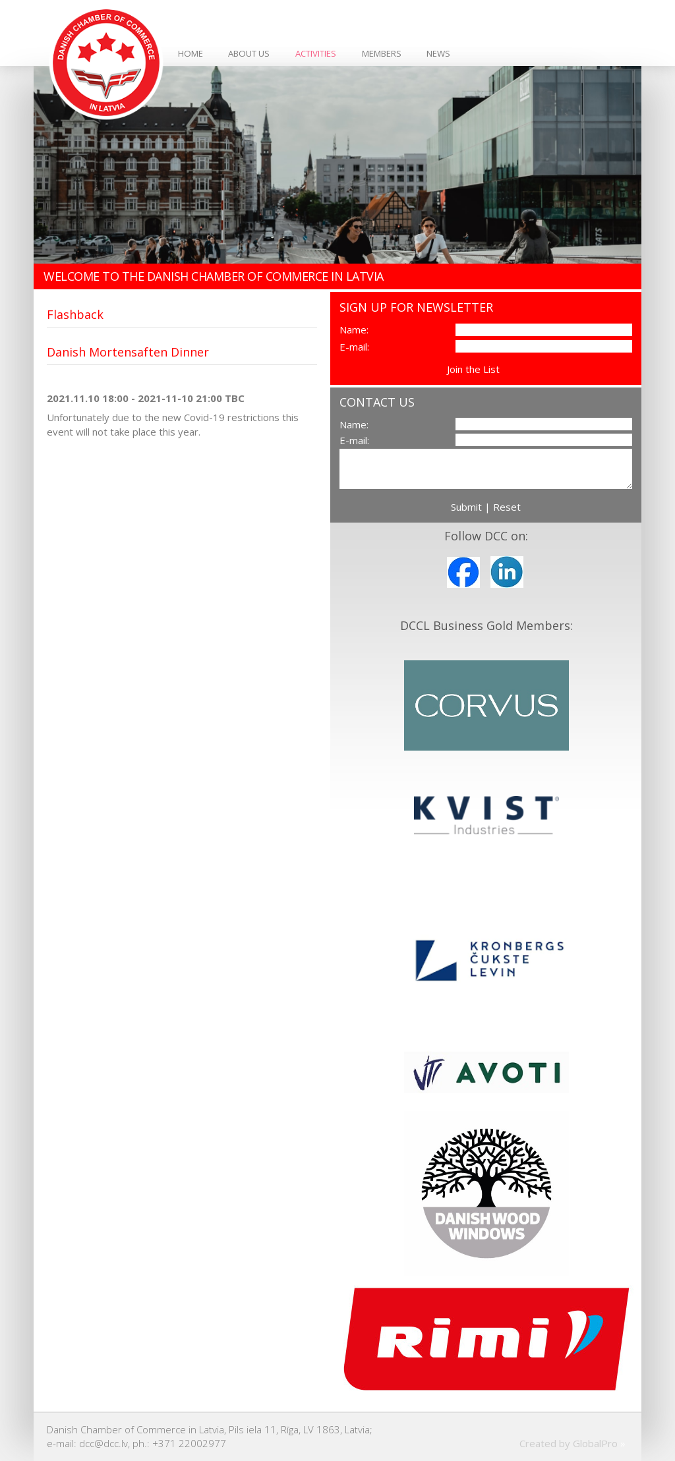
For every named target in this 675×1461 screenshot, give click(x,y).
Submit (466, 506)
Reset (507, 506)
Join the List (473, 369)
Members (381, 53)
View (513, 369)
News (438, 53)
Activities (315, 53)
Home (190, 53)
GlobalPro (595, 1443)
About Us (249, 53)
